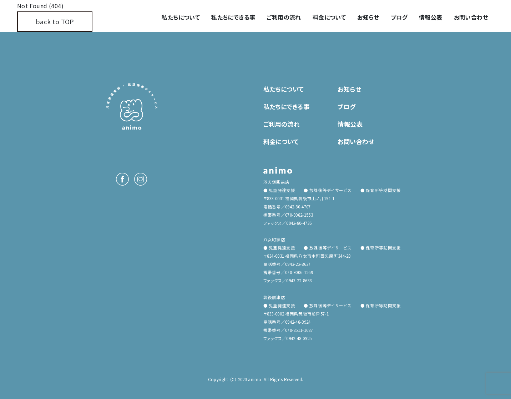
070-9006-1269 (299, 272)
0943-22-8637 (297, 264)
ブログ (399, 17)
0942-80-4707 (297, 206)
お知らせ (368, 17)
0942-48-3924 (297, 322)
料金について (329, 17)
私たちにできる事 (233, 17)
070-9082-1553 (299, 215)
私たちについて (181, 17)
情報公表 (430, 17)
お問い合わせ (471, 17)
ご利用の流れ (284, 17)
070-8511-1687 (299, 330)
